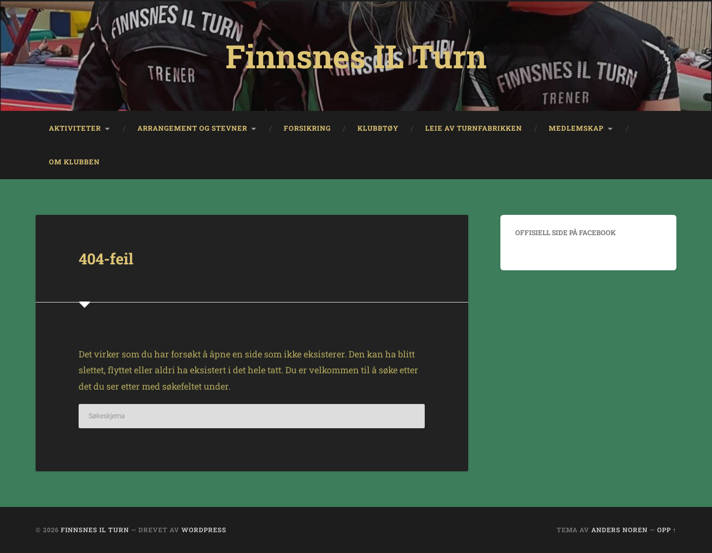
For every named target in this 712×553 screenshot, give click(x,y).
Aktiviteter (75, 128)
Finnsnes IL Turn (356, 56)
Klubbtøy (378, 128)
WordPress (203, 530)
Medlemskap (576, 128)
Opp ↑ (666, 530)
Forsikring (307, 128)
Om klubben (74, 161)
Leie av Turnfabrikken (473, 128)
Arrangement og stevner (192, 128)
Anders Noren (619, 530)
